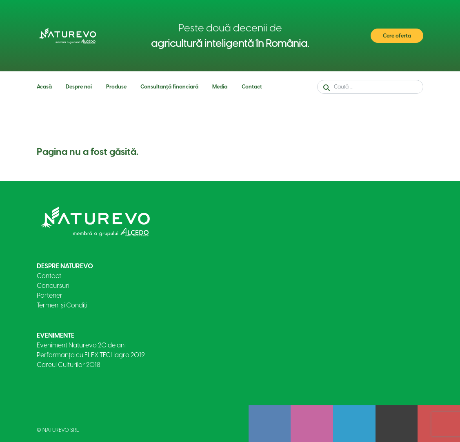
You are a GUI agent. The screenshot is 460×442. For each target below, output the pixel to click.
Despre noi (79, 87)
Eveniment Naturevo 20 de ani (81, 345)
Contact (252, 87)
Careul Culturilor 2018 (68, 365)
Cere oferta (397, 36)
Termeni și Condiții (63, 305)
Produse (116, 87)
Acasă (44, 87)
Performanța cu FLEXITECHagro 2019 (91, 355)
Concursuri (53, 286)
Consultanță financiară (169, 87)
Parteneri (50, 295)
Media (219, 87)
